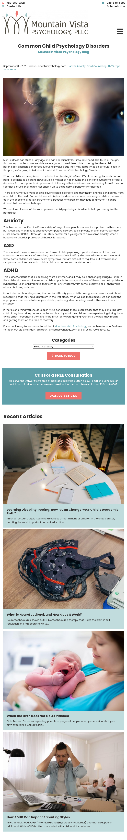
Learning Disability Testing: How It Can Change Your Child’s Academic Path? (62, 511)
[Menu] (120, 31)
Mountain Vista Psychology (70, 326)
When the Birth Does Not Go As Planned (38, 716)
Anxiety (81, 66)
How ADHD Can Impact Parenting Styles (38, 817)
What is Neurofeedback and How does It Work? (44, 614)
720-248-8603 (108, 384)
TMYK (111, 66)
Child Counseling (97, 66)
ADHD (72, 66)
